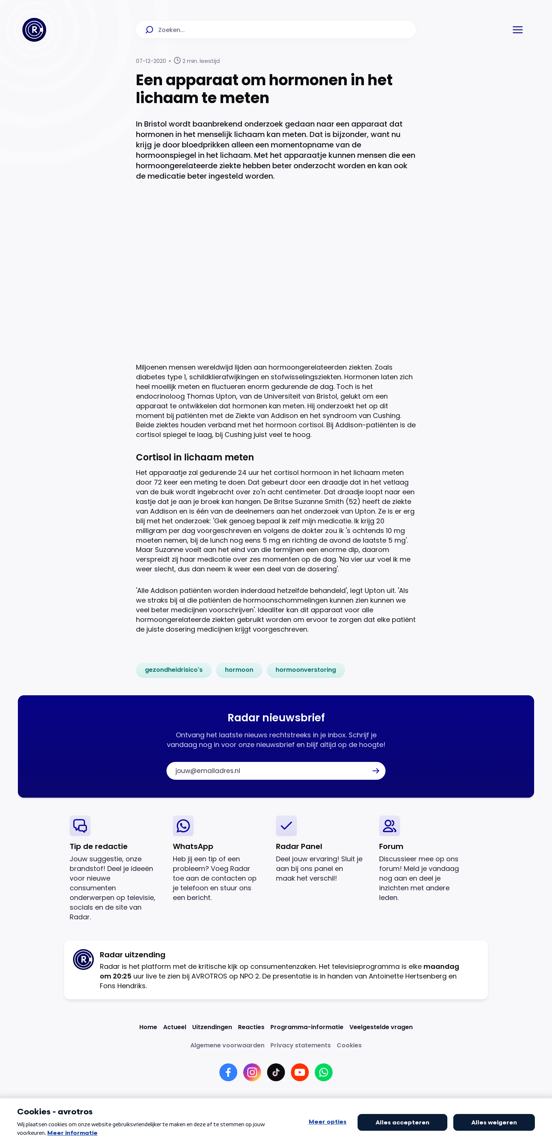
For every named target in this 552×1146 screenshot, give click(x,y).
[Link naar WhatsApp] (324, 1072)
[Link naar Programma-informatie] (306, 1027)
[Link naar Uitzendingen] (212, 1027)
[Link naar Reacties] (251, 1027)
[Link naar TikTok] (276, 1072)
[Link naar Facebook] (228, 1072)
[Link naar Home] (148, 1027)
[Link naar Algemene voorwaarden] (227, 1045)
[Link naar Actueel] (174, 1027)
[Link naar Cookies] (349, 1045)
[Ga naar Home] (34, 30)
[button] (518, 30)
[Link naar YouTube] (300, 1072)
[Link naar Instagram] (252, 1072)
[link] (174, 670)
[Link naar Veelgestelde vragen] (381, 1027)
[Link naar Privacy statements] (300, 1045)
